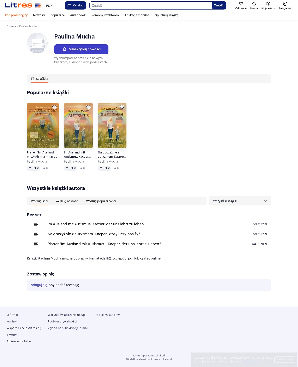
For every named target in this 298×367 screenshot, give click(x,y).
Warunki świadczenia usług (66, 315)
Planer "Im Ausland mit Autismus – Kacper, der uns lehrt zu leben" (43, 155)
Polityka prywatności (62, 321)
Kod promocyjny (16, 15)
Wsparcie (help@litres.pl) (24, 328)
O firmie (12, 315)
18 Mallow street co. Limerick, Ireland (149, 359)
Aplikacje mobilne (137, 15)
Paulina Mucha (37, 161)
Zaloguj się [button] (38, 285)
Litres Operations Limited (149, 355)
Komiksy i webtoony (105, 15)
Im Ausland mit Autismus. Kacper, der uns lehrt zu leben (76, 155)
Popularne (57, 15)
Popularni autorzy (107, 315)
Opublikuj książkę (166, 15)
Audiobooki (78, 15)
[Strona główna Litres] (23, 5)
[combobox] (150, 5)
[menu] (50, 5)
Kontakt (12, 321)
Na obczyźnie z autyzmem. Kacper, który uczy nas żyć (111, 155)
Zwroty (12, 335)
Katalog (75, 5)
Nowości (39, 15)
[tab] (39, 78)
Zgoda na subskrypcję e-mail (68, 328)
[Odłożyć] (54, 107)
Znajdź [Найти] (218, 5)
